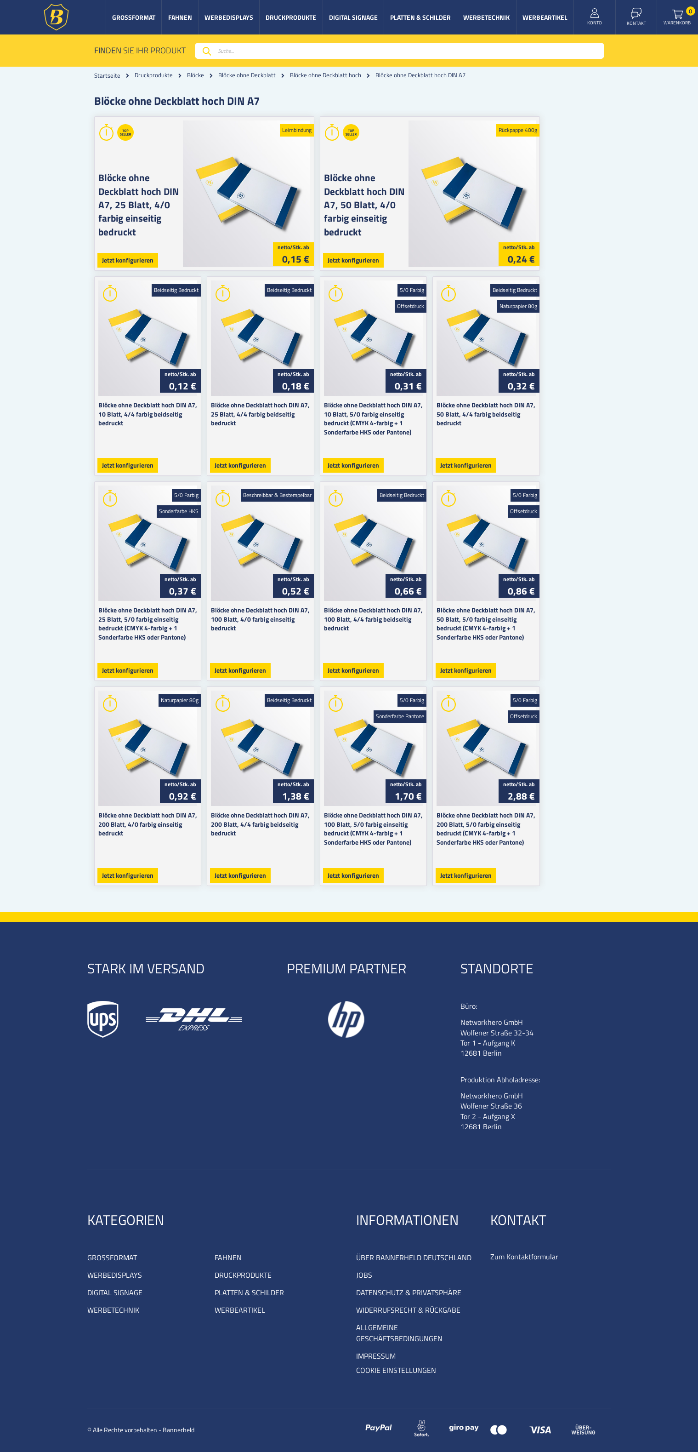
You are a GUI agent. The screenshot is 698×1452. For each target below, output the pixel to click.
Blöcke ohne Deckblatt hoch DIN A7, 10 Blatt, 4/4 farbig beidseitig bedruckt (152, 409)
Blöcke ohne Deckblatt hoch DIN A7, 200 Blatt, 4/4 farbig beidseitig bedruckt (282, 819)
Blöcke (195, 75)
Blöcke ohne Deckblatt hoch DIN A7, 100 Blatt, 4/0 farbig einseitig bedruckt (282, 614)
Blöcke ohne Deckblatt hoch (325, 75)
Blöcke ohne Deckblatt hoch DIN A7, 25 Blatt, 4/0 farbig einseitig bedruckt (138, 204)
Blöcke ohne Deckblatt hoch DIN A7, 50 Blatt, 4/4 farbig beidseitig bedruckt (538, 409)
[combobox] (399, 51)
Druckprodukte (154, 75)
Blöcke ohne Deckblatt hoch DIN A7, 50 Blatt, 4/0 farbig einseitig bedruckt (396, 204)
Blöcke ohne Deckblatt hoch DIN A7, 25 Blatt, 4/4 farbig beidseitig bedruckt (281, 409)
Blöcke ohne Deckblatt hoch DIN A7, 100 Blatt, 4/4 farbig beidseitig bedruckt (411, 614)
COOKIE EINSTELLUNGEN (396, 1370)
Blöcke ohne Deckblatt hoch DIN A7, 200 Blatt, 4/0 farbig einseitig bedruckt (154, 819)
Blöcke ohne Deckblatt (247, 75)
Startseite (107, 75)
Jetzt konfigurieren (127, 260)
